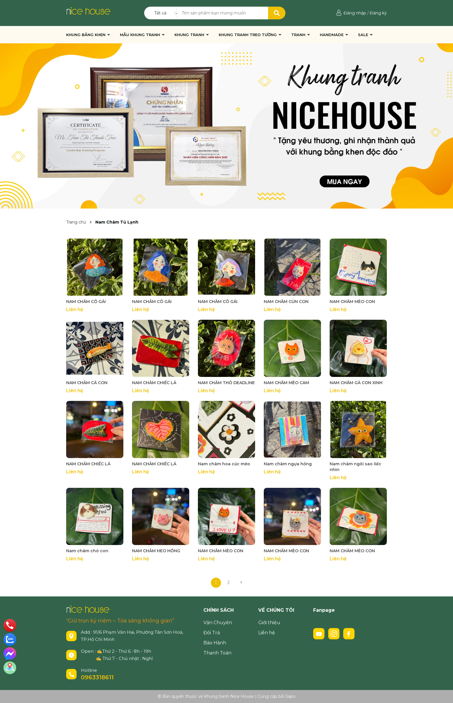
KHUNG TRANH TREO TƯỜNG (248, 34)
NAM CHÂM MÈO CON (352, 301)
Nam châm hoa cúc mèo (224, 463)
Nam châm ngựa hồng (288, 463)
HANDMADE (332, 34)
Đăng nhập (355, 13)
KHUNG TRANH (189, 34)
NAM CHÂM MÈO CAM (286, 382)
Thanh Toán (217, 653)
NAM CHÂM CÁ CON (86, 382)
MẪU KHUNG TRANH (140, 34)
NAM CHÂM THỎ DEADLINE (226, 382)
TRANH (299, 34)
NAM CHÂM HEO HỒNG (156, 550)
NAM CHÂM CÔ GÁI (86, 301)
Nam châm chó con (87, 550)
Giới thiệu (269, 622)
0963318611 (97, 677)
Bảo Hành (214, 643)
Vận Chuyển (217, 622)
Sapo (290, 696)
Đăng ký (378, 13)
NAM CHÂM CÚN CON (286, 301)
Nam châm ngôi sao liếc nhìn (355, 466)
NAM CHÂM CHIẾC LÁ (154, 382)
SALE (363, 34)
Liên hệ (266, 632)
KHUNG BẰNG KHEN (86, 34)
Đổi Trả (211, 632)
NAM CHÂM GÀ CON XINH (356, 382)
